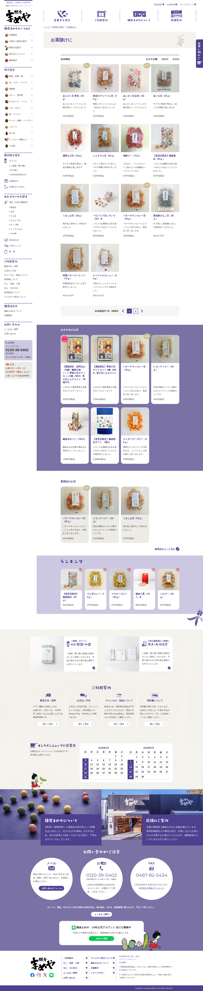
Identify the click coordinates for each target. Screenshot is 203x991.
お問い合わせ (10, 333)
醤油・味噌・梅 (13, 76)
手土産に (14, 170)
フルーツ (10, 127)
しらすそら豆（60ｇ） (104, 155)
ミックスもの (16, 229)
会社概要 (122, 962)
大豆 (12, 211)
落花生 (13, 207)
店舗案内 (8, 315)
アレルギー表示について (15, 297)
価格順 (165, 59)
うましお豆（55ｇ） (73, 215)
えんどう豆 (15, 220)
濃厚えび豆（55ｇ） (73, 155)
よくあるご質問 (11, 329)
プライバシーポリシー (127, 959)
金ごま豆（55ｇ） (162, 96)
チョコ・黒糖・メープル (17, 120)
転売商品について (12, 292)
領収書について (11, 279)
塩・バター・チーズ (15, 82)
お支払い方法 (10, 270)
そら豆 (13, 216)
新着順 (176, 59)
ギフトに (13, 161)
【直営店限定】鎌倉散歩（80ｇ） (71, 597)
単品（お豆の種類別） (19, 202)
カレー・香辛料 (13, 95)
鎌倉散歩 (10, 60)
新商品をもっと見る (165, 549)
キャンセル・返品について (16, 275)
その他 (9, 146)
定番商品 (10, 35)
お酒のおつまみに (17, 187)
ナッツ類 (14, 225)
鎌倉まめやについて (13, 311)
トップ (47, 27)
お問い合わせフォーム (51, 888)
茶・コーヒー (12, 114)
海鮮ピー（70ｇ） (132, 155)
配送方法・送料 (11, 266)
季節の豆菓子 (12, 47)
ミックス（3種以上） (16, 139)
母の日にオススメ (14, 54)
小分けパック (15, 246)
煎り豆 (9, 133)
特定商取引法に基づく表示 (129, 956)
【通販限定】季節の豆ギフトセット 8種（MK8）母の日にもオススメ (105, 369)
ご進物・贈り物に (18, 166)
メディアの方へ (98, 973)
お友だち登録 (101, 938)
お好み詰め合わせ (18, 174)
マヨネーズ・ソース (15, 101)
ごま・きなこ (12, 108)
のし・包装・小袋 (12, 284)
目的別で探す (58, 27)
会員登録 (171, 4)
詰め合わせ (14, 240)
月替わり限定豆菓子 (15, 41)
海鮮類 (9, 89)
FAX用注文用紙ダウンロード (151, 888)
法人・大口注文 (11, 288)
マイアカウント (187, 4)
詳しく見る (48, 724)
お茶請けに (71, 27)
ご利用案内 (68, 958)
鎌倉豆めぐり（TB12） (74, 439)
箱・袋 (12, 251)
